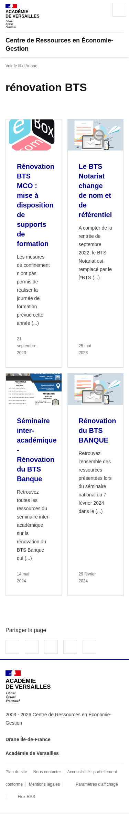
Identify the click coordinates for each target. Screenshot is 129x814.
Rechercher (100, 10)
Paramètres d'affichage (97, 784)
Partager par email (70, 647)
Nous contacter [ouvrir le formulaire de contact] (47, 771)
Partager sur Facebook (12, 647)
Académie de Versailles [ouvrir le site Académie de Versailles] (32, 753)
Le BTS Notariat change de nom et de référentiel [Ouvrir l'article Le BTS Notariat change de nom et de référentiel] (95, 191)
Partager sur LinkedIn (51, 647)
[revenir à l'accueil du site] (64, 44)
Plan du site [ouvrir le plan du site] (16, 771)
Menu (119, 10)
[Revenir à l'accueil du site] (28, 686)
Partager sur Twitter (32, 647)
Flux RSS (26, 796)
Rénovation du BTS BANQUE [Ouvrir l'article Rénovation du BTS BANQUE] (97, 430)
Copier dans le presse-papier (89, 647)
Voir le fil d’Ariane (21, 66)
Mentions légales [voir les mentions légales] (44, 784)
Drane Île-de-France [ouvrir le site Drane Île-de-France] (28, 739)
